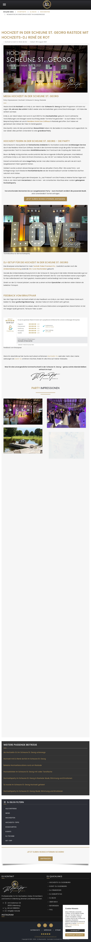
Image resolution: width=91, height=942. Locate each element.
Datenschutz (35, 930)
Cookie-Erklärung (73, 925)
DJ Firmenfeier (55, 890)
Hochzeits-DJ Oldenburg (59, 882)
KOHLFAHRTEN (10, 827)
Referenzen (54, 906)
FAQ (50, 909)
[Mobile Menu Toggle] (4, 4)
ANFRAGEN (45, 858)
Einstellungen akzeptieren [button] (74, 935)
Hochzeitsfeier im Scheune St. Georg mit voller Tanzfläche (28, 772)
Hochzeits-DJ (53, 356)
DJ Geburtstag (55, 894)
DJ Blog (52, 898)
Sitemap (58, 930)
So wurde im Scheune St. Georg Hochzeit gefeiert (24, 784)
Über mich (53, 902)
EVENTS (8, 831)
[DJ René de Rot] (47, 4)
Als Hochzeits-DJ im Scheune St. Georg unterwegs (25, 752)
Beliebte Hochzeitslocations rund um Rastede (23, 765)
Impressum (47, 930)
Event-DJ (18, 359)
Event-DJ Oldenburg (58, 886)
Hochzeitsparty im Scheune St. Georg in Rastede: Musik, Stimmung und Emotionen (38, 778)
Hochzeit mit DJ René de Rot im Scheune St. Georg (25, 759)
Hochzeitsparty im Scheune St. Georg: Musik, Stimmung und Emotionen (33, 791)
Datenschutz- (81, 923)
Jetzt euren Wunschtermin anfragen (45, 199)
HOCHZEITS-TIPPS (12, 822)
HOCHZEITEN (10, 818)
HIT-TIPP (8, 841)
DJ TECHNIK (9, 836)
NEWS (7, 813)
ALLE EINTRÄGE (11, 808)
